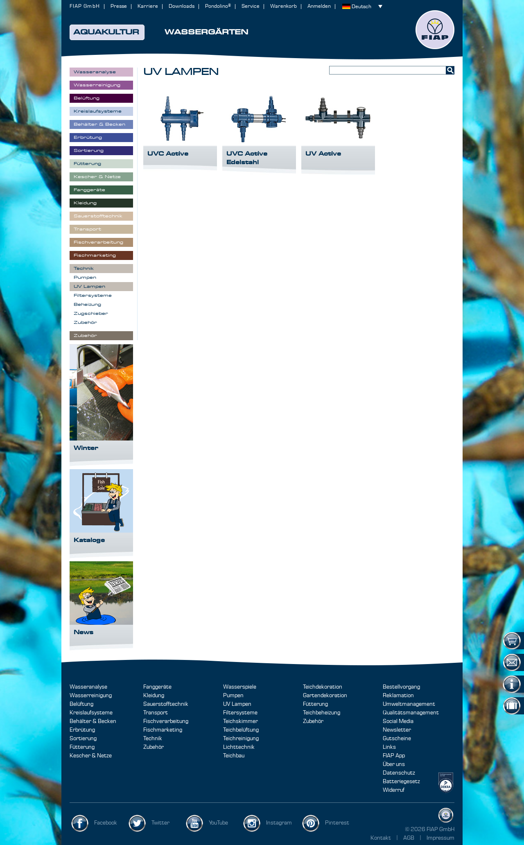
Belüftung (81, 704)
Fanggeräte (157, 687)
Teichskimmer (240, 721)
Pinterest (337, 823)
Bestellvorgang (401, 687)
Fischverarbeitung (165, 721)
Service (251, 6)
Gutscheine (397, 738)
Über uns (394, 764)
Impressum (440, 838)
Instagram (279, 823)
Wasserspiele (239, 687)
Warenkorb (283, 6)
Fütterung (82, 747)
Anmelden (319, 6)
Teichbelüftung (241, 730)
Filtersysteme (240, 712)
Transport (155, 712)
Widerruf (393, 790)
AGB (409, 838)
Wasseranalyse (88, 687)
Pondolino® (218, 6)
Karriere (148, 6)
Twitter (160, 823)
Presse (119, 6)
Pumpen (233, 695)
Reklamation (398, 695)
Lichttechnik (239, 747)
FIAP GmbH (85, 6)
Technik (152, 738)
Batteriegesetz (401, 781)
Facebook (105, 823)
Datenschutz (399, 773)
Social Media (398, 721)
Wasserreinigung (91, 695)
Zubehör (153, 747)
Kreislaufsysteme (91, 712)
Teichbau (233, 755)
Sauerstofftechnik (165, 704)
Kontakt (380, 838)
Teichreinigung (241, 738)
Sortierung (83, 738)
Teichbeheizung (321, 712)
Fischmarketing (162, 730)
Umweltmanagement (409, 704)
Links (389, 747)
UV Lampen (237, 704)
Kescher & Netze (91, 755)
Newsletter (397, 730)
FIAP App (394, 755)
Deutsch (361, 7)
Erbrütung (82, 730)
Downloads (181, 6)
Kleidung (153, 695)
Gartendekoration (325, 695)
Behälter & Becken (93, 721)
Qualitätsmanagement (411, 712)
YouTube (218, 823)
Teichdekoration (322, 687)
